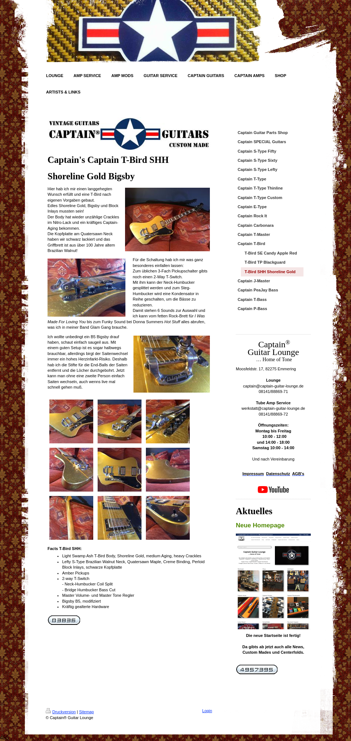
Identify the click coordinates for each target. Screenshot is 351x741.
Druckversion (61, 712)
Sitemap (86, 712)
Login (207, 710)
